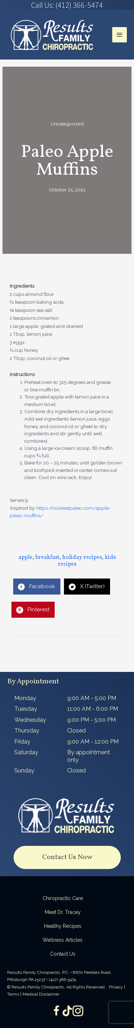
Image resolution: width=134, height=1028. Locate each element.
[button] (67, 857)
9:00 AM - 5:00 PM (91, 698)
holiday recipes (82, 557)
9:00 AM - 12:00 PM (93, 741)
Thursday (26, 730)
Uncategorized (67, 124)
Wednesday (30, 719)
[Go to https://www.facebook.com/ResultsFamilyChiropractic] (56, 1012)
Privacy (116, 987)
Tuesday (25, 708)
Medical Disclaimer (41, 994)
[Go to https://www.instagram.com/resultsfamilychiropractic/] (78, 1012)
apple (26, 557)
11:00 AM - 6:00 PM (92, 708)
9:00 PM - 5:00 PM (91, 719)
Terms (13, 994)
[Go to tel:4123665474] (67, 5)
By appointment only (88, 756)
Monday (25, 698)
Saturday (26, 752)
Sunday (24, 770)
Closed (76, 730)
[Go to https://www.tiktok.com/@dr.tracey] (67, 1011)
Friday (22, 741)
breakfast (47, 557)
